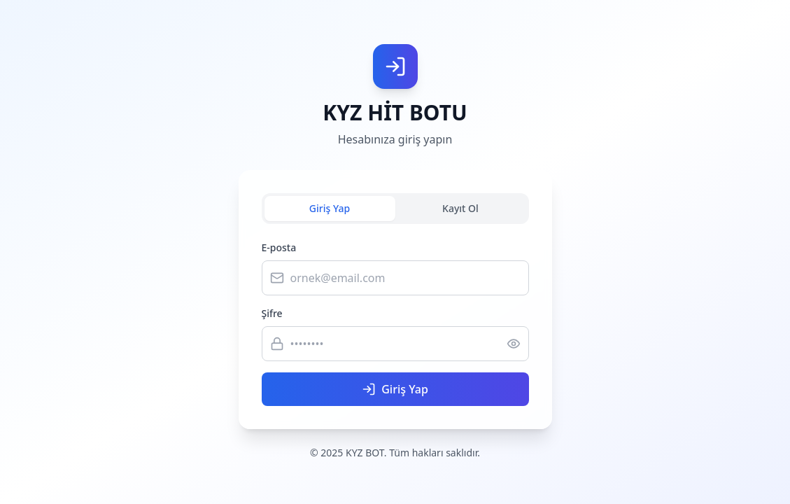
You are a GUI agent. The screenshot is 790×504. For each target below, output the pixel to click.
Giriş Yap (329, 208)
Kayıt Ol (460, 208)
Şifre (272, 313)
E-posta (279, 247)
